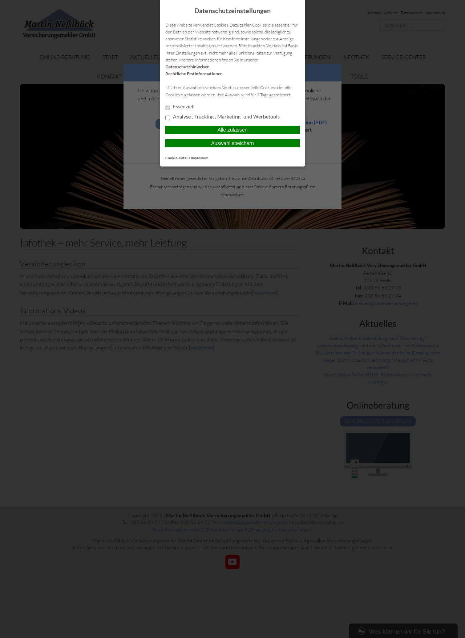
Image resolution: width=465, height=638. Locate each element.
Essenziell (180, 107)
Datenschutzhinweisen (187, 66)
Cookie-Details (177, 158)
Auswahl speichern (232, 143)
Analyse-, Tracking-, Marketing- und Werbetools (222, 117)
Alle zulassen (233, 130)
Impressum (199, 158)
